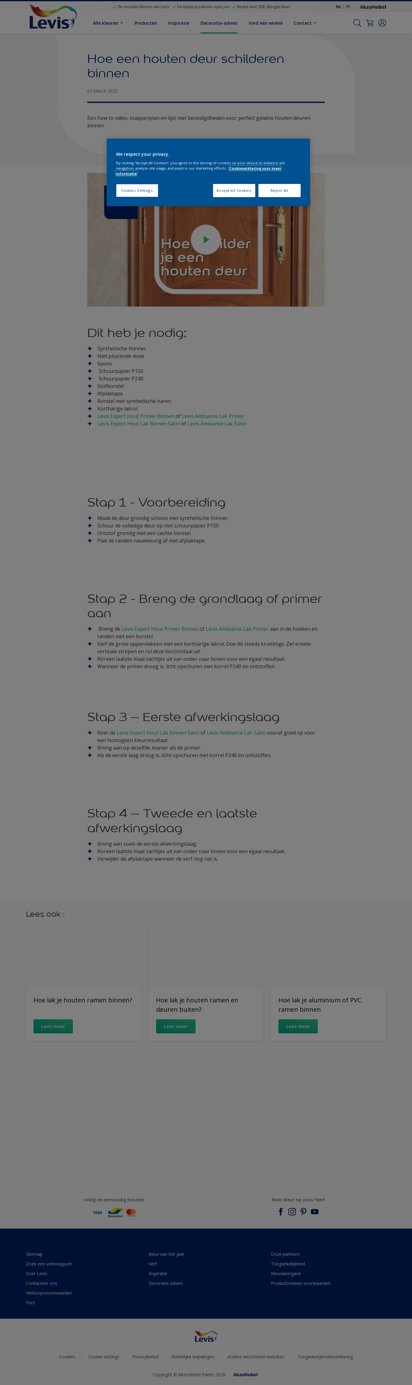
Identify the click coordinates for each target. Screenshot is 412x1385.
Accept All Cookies (233, 190)
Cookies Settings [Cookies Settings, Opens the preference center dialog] (137, 190)
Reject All (279, 190)
